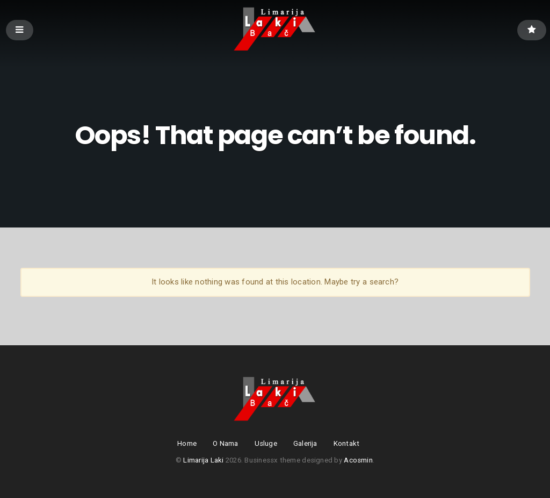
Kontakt (347, 443)
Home (187, 443)
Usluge (266, 443)
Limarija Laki (203, 460)
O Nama (225, 443)
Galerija (305, 443)
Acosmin (358, 460)
